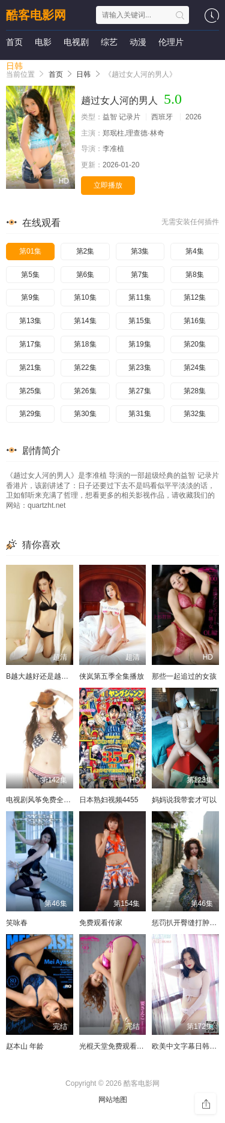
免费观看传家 (100, 923)
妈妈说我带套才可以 (184, 800)
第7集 (140, 274)
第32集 (195, 414)
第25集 (30, 391)
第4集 (194, 251)
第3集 (140, 251)
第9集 (30, 297)
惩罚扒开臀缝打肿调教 (188, 923)
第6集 (85, 274)
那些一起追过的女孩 (184, 676)
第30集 (85, 414)
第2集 (85, 251)
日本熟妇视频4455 (109, 800)
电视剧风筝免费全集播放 (45, 800)
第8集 (194, 274)
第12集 (195, 297)
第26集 (85, 391)
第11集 (139, 297)
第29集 (30, 414)
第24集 (195, 367)
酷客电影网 (36, 15)
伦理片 (171, 42)
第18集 (85, 344)
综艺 (109, 42)
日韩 (14, 66)
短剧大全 (51, 66)
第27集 (139, 391)
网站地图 (112, 1099)
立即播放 (108, 185)
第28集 (195, 391)
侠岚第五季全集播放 (111, 676)
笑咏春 (17, 923)
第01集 (30, 251)
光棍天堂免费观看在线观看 (122, 1046)
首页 (14, 42)
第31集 (139, 414)
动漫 (138, 42)
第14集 (85, 321)
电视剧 (76, 42)
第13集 (30, 321)
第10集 (85, 297)
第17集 (30, 344)
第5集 (30, 274)
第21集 (30, 367)
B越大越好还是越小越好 (44, 676)
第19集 (139, 344)
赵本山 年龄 (25, 1046)
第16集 (195, 321)
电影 (43, 42)
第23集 (139, 367)
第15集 (139, 321)
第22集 (85, 367)
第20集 (195, 344)
